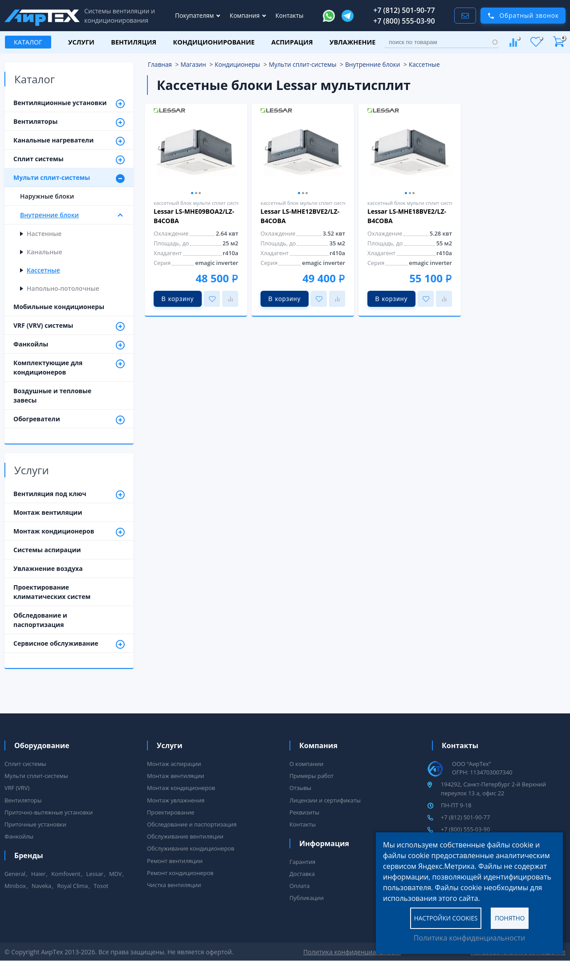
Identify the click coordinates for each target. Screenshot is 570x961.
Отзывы (300, 788)
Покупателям (195, 15)
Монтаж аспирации (174, 764)
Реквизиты (304, 812)
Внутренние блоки (72, 215)
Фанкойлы (69, 345)
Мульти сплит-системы (69, 178)
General (14, 874)
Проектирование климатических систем (51, 592)
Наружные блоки (47, 196)
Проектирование (170, 812)
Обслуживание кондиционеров (190, 848)
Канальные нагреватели (69, 141)
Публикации (306, 898)
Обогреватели (69, 419)
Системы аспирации (47, 550)
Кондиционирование (214, 42)
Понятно (510, 917)
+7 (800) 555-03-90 (404, 21)
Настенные (44, 233)
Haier (38, 874)
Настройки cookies (446, 917)
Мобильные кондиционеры (58, 306)
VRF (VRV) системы (69, 326)
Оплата (299, 886)
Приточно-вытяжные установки (48, 812)
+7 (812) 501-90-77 (404, 10)
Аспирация (292, 42)
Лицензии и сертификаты (325, 800)
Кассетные (43, 270)
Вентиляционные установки (69, 103)
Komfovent (65, 874)
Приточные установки (35, 824)
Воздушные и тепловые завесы (52, 395)
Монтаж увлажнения (175, 800)
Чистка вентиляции (174, 885)
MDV (115, 874)
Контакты (290, 15)
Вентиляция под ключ (69, 494)
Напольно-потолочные (63, 288)
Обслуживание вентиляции (185, 836)
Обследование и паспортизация (40, 620)
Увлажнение (352, 42)
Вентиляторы (69, 122)
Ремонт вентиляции (175, 861)
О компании (306, 764)
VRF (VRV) (16, 788)
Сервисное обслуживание (69, 644)
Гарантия (302, 862)
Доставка (302, 874)
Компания (245, 15)
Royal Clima (72, 886)
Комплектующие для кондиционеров (69, 367)
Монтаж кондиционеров (69, 532)
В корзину (178, 298)
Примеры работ (311, 776)
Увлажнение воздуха (48, 568)
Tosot (101, 886)
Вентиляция (133, 42)
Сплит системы (69, 159)
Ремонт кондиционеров (180, 873)
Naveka (41, 886)
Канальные (44, 252)
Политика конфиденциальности (469, 938)
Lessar (94, 874)
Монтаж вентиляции (47, 512)
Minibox (15, 886)
